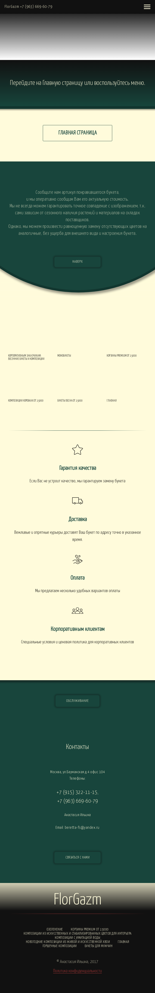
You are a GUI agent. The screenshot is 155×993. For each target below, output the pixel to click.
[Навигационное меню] (147, 7)
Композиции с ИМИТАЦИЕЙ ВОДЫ (77, 937)
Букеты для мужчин (99, 946)
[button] (77, 857)
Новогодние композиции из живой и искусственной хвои (68, 942)
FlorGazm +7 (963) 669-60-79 (28, 7)
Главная (123, 942)
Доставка (77, 519)
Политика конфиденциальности (77, 971)
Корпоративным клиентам (78, 629)
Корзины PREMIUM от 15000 (90, 929)
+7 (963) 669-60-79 (77, 801)
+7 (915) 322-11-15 (76, 792)
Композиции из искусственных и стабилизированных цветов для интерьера (78, 933)
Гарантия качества (77, 468)
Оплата (77, 578)
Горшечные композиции (60, 946)
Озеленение (54, 929)
